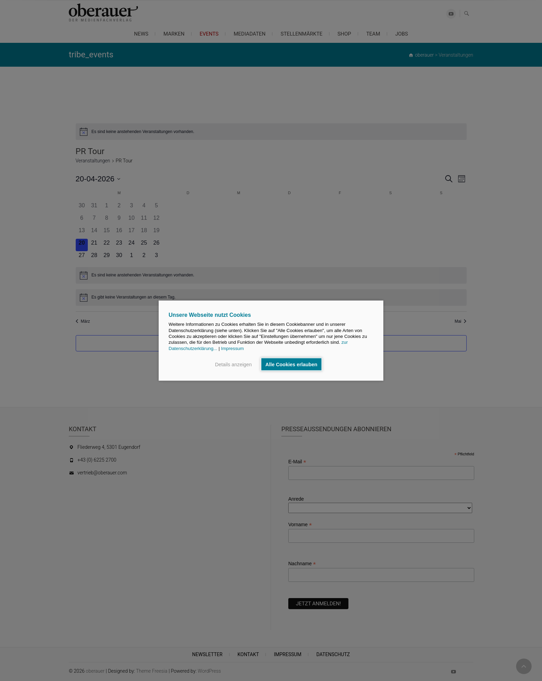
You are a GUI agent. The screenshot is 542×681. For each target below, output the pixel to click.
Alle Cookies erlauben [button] (291, 364)
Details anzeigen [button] (233, 364)
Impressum (232, 348)
